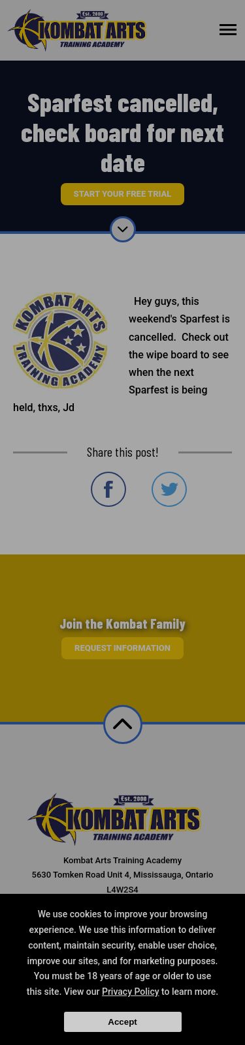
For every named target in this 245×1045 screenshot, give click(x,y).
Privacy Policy (130, 991)
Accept (122, 1022)
